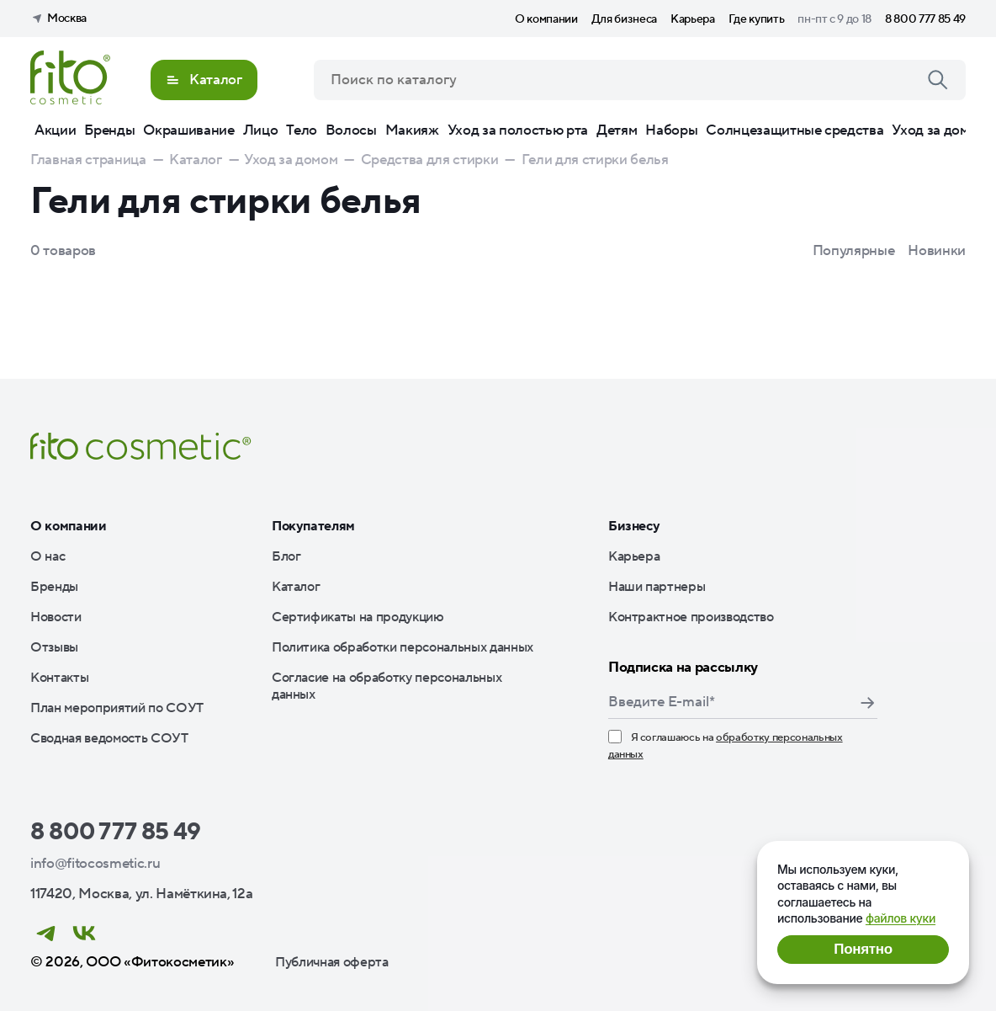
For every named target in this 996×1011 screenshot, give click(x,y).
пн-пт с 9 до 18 (834, 19)
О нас (47, 556)
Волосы (351, 130)
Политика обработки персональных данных (402, 647)
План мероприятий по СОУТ (117, 708)
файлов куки (900, 918)
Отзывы (54, 647)
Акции (55, 130)
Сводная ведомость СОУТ (109, 738)
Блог (286, 556)
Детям (616, 130)
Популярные (854, 250)
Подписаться (867, 703)
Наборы (671, 130)
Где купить (756, 19)
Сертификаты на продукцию (358, 617)
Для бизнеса (624, 19)
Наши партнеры (657, 586)
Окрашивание (188, 130)
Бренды (109, 130)
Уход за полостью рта (518, 130)
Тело (301, 130)
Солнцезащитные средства (794, 130)
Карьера (692, 19)
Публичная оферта (332, 962)
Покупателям (313, 526)
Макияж (412, 130)
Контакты (59, 677)
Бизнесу (634, 526)
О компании (546, 19)
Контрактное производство (691, 617)
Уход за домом (939, 130)
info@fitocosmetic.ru (95, 863)
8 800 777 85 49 (925, 19)
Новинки (937, 250)
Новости (56, 617)
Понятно (863, 949)
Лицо (260, 130)
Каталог (296, 586)
